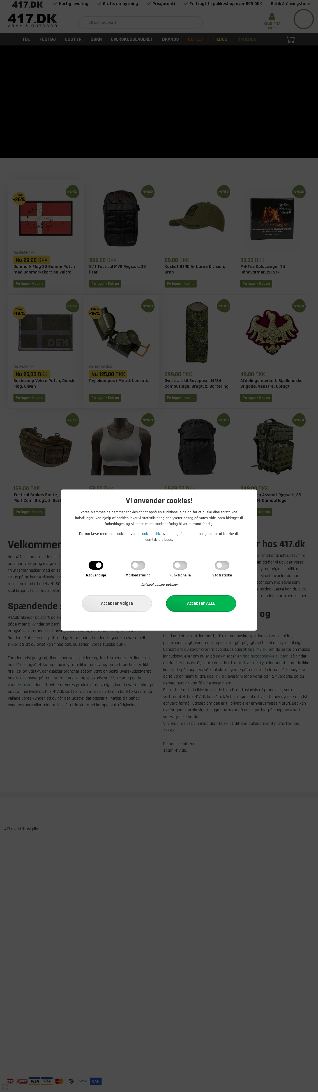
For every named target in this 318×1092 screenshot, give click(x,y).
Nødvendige (96, 575)
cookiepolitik (150, 533)
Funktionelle (180, 575)
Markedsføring (138, 575)
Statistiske (222, 575)
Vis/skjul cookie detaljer (159, 584)
